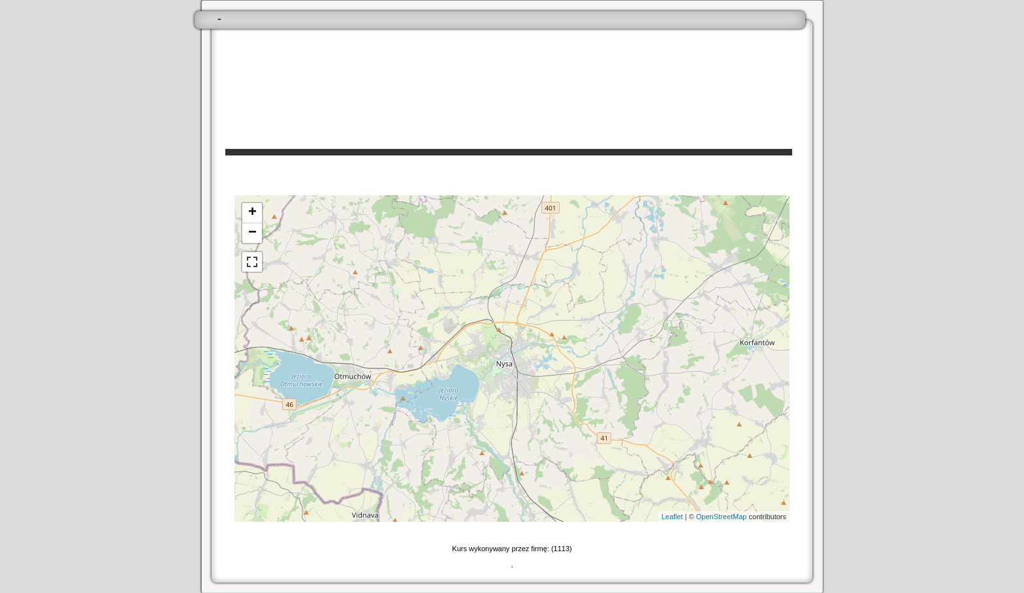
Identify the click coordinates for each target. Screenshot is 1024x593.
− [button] (252, 233)
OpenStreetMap (721, 517)
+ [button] (252, 213)
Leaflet (672, 517)
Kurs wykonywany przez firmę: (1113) (511, 549)
